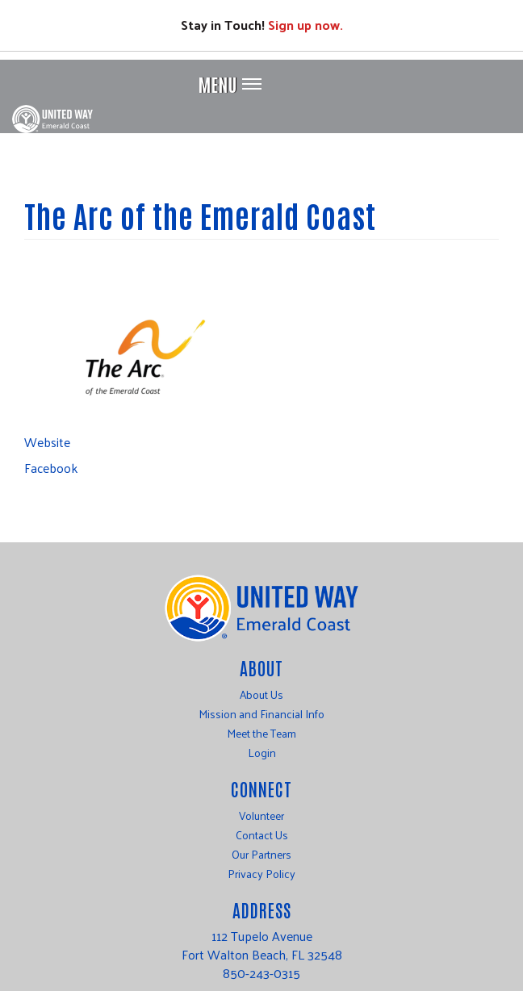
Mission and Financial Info (261, 714)
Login (262, 753)
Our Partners (261, 854)
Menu (218, 84)
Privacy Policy (261, 874)
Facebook (50, 467)
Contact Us (262, 835)
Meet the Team (261, 733)
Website (47, 442)
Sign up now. (305, 24)
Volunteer (261, 816)
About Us (261, 695)
